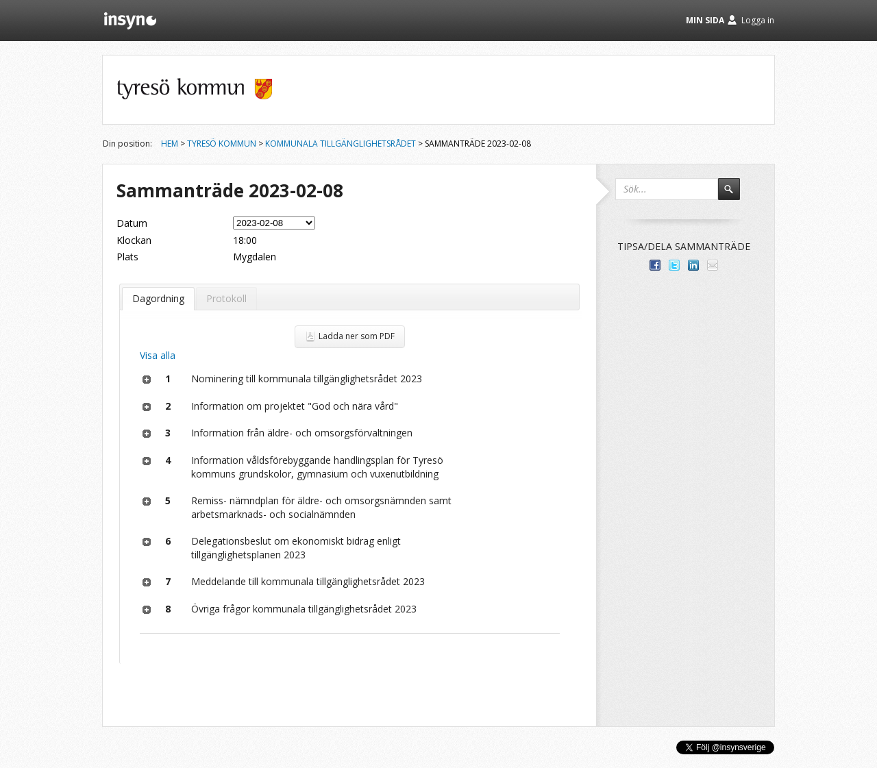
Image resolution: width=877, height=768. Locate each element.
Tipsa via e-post (712, 265)
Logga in (757, 20)
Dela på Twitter (674, 265)
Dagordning (158, 298)
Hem (169, 143)
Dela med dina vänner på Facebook (655, 265)
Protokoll (226, 298)
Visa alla (157, 355)
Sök (735, 195)
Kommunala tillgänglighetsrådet (340, 143)
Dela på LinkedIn (693, 265)
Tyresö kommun (221, 143)
